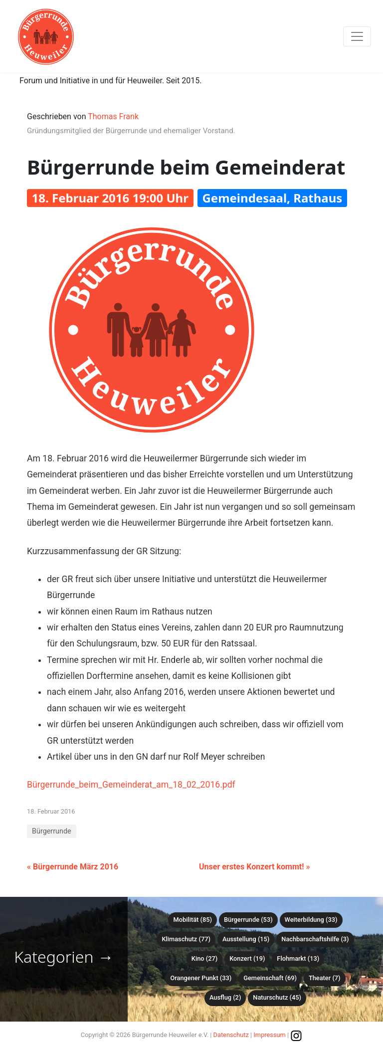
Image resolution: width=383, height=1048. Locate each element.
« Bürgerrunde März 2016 (72, 866)
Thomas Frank (113, 116)
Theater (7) (325, 978)
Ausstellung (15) (245, 939)
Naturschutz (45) (277, 997)
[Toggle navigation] (357, 36)
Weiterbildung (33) (311, 919)
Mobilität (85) (192, 919)
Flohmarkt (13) (298, 958)
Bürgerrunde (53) (248, 919)
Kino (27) (204, 958)
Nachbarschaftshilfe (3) (315, 939)
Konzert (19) (247, 958)
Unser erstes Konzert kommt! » (254, 866)
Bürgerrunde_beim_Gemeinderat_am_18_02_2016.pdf (131, 785)
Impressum (269, 1035)
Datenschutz (231, 1035)
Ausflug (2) (225, 997)
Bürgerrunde (51, 831)
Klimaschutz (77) (186, 939)
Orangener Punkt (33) (200, 978)
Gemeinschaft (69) (270, 978)
